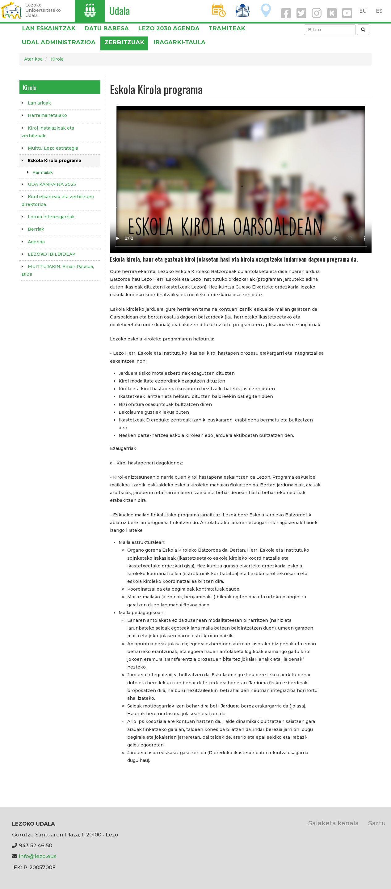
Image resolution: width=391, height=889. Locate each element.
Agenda (36, 242)
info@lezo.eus (38, 856)
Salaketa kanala (333, 823)
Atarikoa (33, 59)
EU (363, 11)
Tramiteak (226, 28)
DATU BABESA (106, 28)
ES (379, 11)
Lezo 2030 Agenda (169, 28)
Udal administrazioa (58, 42)
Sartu (377, 823)
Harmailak (42, 172)
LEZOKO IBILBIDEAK (51, 254)
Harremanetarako (47, 115)
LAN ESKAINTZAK (48, 28)
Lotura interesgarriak (51, 217)
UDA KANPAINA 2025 (52, 184)
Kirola (57, 59)
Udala (119, 10)
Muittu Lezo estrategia (53, 148)
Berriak (36, 229)
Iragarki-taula (179, 42)
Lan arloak (39, 103)
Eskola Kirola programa (54, 160)
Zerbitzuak (124, 42)
